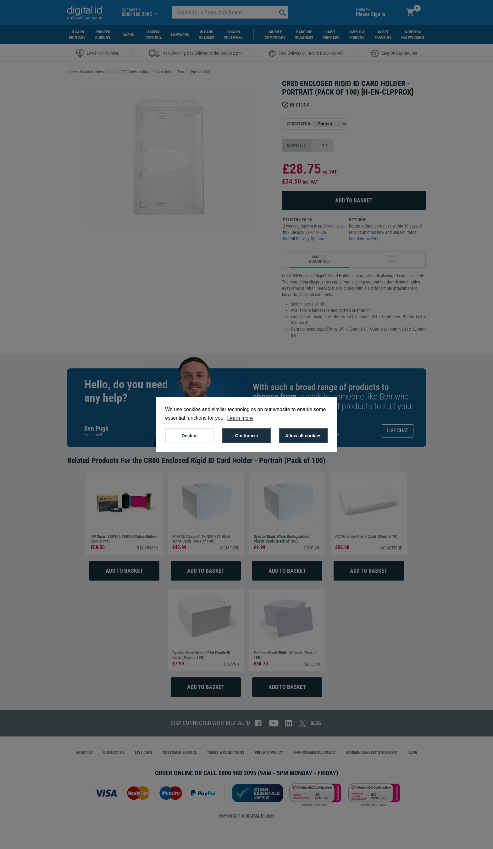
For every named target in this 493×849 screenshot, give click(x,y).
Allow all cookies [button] (303, 435)
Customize (246, 435)
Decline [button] (190, 435)
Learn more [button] (240, 418)
